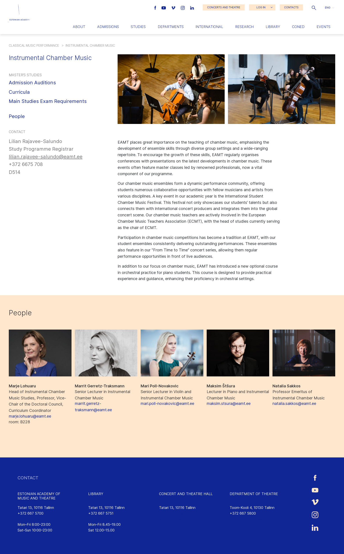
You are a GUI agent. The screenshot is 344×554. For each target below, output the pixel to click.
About (79, 27)
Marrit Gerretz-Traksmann (100, 386)
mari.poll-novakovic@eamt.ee (167, 403)
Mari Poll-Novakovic (160, 386)
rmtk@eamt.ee (100, 519)
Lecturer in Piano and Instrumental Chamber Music (238, 394)
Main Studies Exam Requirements (48, 101)
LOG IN (260, 7)
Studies (138, 27)
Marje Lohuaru (22, 386)
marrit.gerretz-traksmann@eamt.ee (93, 406)
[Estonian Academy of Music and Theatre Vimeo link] (173, 7)
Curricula (19, 92)
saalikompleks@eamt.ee (178, 513)
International (209, 27)
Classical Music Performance (34, 45)
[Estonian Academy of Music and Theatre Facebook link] (155, 7)
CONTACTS (291, 7)
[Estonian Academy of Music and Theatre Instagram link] (183, 7)
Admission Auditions (32, 82)
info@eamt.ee (29, 519)
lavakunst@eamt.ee (246, 519)
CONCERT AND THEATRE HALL (186, 494)
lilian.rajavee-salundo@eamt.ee (45, 156)
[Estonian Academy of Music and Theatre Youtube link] (164, 7)
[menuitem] (329, 7)
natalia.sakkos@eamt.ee (294, 403)
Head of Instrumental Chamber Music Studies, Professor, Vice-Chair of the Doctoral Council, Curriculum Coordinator (37, 401)
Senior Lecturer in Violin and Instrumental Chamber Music (167, 394)
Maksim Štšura (221, 386)
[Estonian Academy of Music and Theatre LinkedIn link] (192, 7)
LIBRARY (95, 494)
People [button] (17, 116)
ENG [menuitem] (327, 7)
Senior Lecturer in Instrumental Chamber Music (102, 394)
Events (323, 27)
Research (244, 27)
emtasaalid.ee (170, 519)
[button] (314, 7)
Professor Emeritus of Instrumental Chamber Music (298, 394)
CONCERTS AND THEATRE (223, 7)
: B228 (19, 422)
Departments (171, 27)
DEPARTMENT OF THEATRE (254, 494)
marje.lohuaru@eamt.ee (30, 416)
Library (273, 27)
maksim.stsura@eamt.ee (229, 403)
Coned (298, 27)
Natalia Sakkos (286, 386)
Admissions (108, 27)
